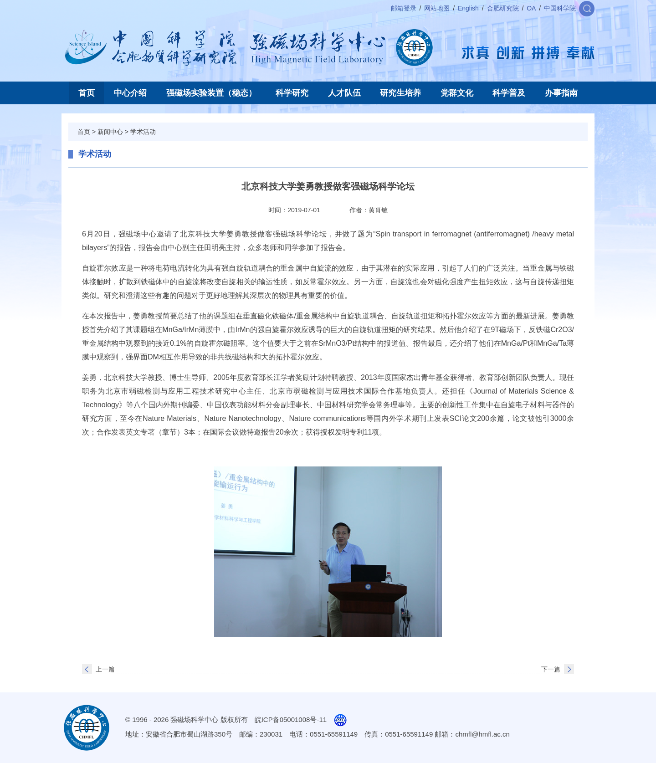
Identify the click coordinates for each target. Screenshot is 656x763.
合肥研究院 (503, 8)
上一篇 (105, 669)
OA (531, 8)
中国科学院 (560, 8)
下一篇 (550, 669)
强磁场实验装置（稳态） (211, 92)
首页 (86, 92)
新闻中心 (110, 131)
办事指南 (561, 92)
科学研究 (292, 92)
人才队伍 (344, 92)
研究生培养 (400, 92)
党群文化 (457, 92)
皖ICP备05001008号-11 (291, 719)
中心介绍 (130, 92)
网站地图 (437, 8)
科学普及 (508, 92)
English (468, 8)
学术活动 (143, 131)
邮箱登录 (403, 8)
